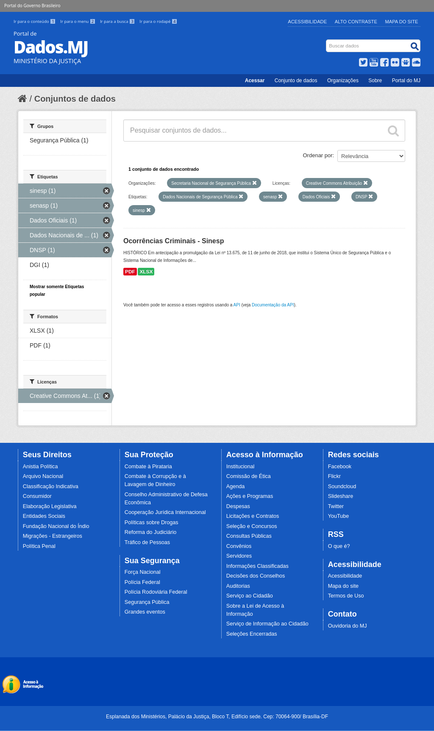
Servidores (239, 556)
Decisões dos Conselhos (255, 576)
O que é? (339, 546)
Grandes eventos (145, 612)
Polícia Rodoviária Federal (156, 592)
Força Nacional (143, 572)
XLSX (146, 272)
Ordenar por (318, 155)
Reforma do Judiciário (151, 532)
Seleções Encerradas (251, 634)
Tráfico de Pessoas (147, 542)
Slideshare (340, 496)
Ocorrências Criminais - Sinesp (173, 241)
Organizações (343, 80)
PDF (130, 272)
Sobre (375, 80)
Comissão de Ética (248, 476)
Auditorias (238, 586)
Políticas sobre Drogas (151, 522)
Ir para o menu (78, 21)
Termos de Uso (346, 596)
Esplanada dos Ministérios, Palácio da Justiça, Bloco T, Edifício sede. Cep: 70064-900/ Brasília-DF (217, 717)
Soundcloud (342, 486)
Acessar (255, 80)
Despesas (238, 506)
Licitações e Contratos (252, 516)
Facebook (339, 467)
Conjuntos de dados (75, 98)
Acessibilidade (307, 21)
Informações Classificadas (257, 566)
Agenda (235, 486)
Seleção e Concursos (251, 526)
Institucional (240, 467)
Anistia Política (40, 467)
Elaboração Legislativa (50, 506)
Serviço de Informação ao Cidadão (267, 624)
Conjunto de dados (296, 80)
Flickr (334, 476)
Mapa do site (343, 586)
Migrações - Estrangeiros (52, 536)
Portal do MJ (406, 80)
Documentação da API (273, 305)
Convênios (239, 546)
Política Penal (39, 546)
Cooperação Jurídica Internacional (165, 512)
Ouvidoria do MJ (347, 626)
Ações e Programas (249, 496)
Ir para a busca (118, 21)
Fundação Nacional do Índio (56, 526)
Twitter (336, 506)
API (237, 305)
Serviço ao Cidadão (249, 596)
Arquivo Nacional (43, 476)
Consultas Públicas (249, 536)
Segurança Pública (147, 602)
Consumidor (37, 496)
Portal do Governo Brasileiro (32, 5)
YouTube (338, 516)
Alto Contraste (356, 21)
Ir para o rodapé (158, 21)
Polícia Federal (142, 582)
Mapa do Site (401, 21)
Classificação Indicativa (50, 486)
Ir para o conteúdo (35, 21)
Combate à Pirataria (148, 467)
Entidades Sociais (44, 516)
